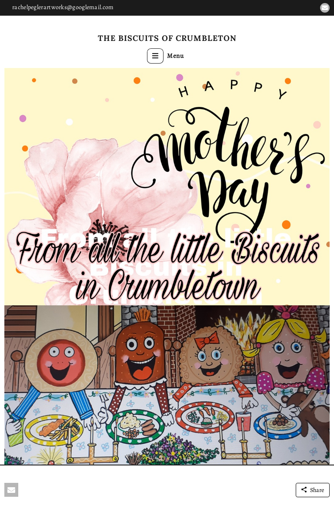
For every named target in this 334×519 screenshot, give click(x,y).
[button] (325, 8)
